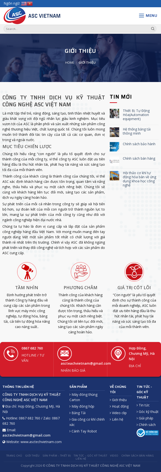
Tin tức (143, 405)
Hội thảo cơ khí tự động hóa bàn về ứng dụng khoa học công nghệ (139, 179)
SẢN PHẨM (78, 386)
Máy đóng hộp (81, 406)
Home (69, 62)
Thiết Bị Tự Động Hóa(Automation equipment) (136, 115)
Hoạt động (119, 406)
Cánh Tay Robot (83, 431)
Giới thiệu (118, 399)
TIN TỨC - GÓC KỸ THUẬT (144, 392)
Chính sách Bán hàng (137, 455)
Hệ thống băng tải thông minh (137, 131)
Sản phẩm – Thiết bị (57, 455)
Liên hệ (116, 419)
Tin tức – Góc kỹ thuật (90, 455)
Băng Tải (77, 412)
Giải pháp (145, 418)
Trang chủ (14, 455)
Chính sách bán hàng (139, 159)
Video (114, 455)
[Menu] (148, 16)
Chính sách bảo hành (139, 144)
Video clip (118, 412)
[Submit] (152, 29)
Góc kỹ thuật (148, 411)
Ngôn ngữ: (12, 3)
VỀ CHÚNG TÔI (118, 389)
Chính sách (146, 424)
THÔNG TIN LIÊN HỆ (18, 386)
